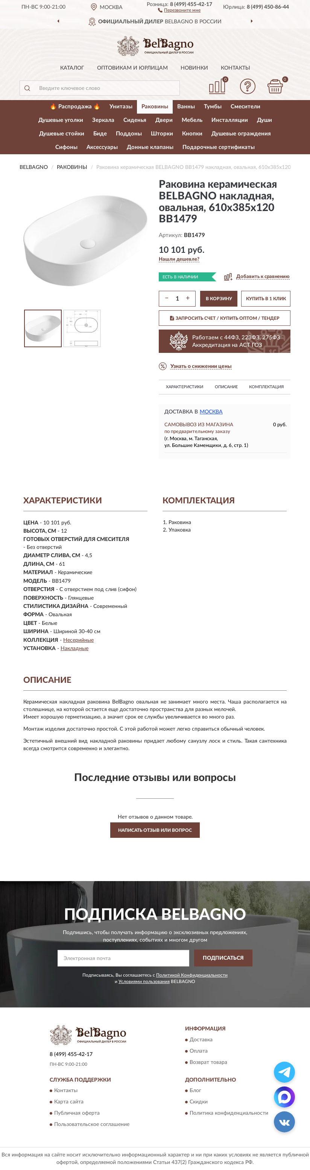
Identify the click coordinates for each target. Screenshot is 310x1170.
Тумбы (213, 106)
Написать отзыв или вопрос (155, 830)
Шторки (162, 134)
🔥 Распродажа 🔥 (75, 106)
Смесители (245, 106)
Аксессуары (102, 147)
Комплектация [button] (266, 387)
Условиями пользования (144, 981)
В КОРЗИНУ (219, 298)
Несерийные (78, 640)
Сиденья (134, 120)
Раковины (154, 106)
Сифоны (66, 147)
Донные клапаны (150, 147)
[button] (179, 10)
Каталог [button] (72, 68)
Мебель (192, 120)
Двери (164, 120)
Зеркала (103, 120)
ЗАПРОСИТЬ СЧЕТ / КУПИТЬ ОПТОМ (225, 318)
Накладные (74, 648)
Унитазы (120, 106)
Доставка (201, 1039)
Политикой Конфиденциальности (192, 975)
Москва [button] (211, 412)
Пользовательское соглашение (91, 1124)
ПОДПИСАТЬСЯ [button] (223, 958)
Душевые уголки (60, 120)
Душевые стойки (61, 134)
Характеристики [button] (184, 387)
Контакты (235, 68)
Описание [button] (226, 387)
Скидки (199, 1102)
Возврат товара (208, 1062)
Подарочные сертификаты (218, 147)
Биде (100, 134)
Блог (195, 1090)
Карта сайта (69, 1102)
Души (264, 120)
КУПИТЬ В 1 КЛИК (266, 298)
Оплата (199, 1051)
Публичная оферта (77, 1113)
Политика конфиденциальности (229, 1113)
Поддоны (129, 134)
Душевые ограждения (241, 134)
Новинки (194, 68)
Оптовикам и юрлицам (132, 68)
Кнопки (192, 134)
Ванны (186, 106)
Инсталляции (229, 120)
